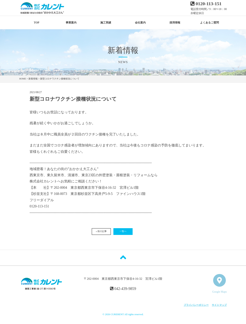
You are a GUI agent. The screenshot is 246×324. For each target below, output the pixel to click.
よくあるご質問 (209, 22)
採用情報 (175, 22)
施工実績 (105, 22)
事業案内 (71, 22)
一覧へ (123, 231)
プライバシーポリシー (196, 304)
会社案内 (140, 22)
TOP (36, 22)
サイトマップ (219, 304)
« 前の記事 (101, 231)
